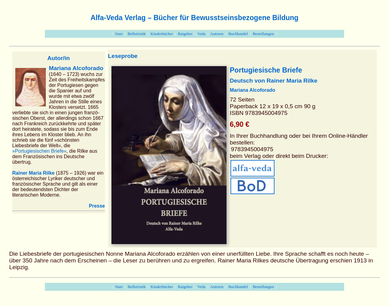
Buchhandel (238, 33)
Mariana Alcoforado (76, 68)
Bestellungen (263, 33)
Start (119, 33)
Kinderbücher (162, 33)
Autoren (217, 33)
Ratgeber (185, 33)
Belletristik (137, 33)
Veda (201, 33)
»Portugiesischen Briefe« (39, 151)
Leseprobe (123, 56)
